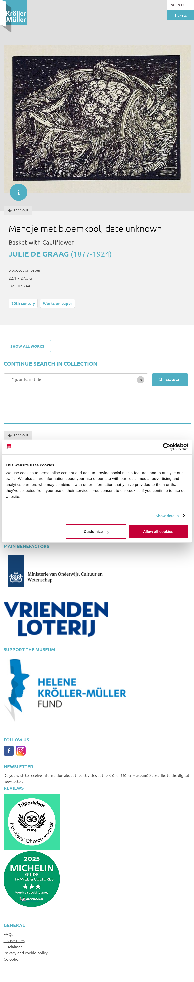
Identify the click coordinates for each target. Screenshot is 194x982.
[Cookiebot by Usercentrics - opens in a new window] (166, 446)
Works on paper (57, 303)
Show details (167, 515)
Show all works (27, 346)
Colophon (12, 958)
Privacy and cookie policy (26, 952)
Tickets (180, 14)
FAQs (8, 934)
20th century (23, 303)
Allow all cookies (158, 531)
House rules (14, 940)
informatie (16, 190)
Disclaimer (13, 946)
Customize (96, 531)
